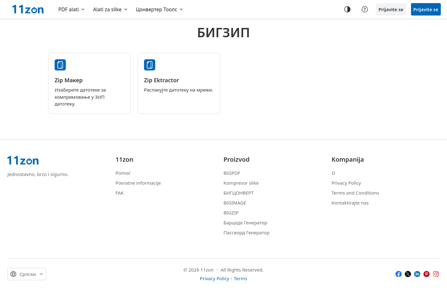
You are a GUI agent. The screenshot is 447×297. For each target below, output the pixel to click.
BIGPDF (232, 173)
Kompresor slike (241, 183)
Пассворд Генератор (246, 232)
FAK (119, 193)
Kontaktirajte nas (350, 203)
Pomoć (122, 173)
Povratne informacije (138, 183)
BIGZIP (231, 212)
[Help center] (365, 9)
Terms (240, 278)
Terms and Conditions (355, 193)
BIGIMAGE (235, 203)
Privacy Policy (346, 183)
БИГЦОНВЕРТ (239, 193)
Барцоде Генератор (245, 222)
